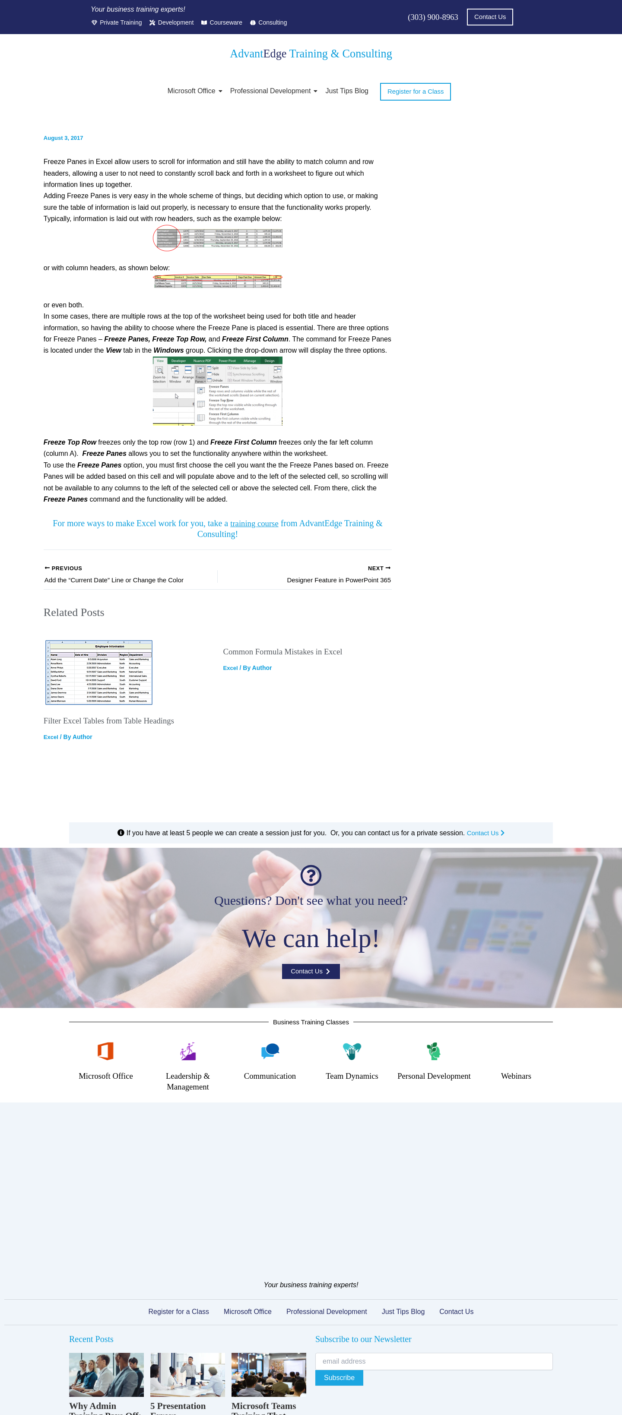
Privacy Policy (217, 1380)
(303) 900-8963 (431, 17)
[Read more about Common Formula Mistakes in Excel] (307, 683)
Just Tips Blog (346, 91)
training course (254, 523)
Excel (52, 738)
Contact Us (485, 852)
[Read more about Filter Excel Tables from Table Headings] (128, 674)
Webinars (516, 1096)
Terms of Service (267, 1380)
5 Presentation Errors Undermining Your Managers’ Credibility (186, 1292)
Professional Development (272, 91)
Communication (270, 1096)
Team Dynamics (352, 1096)
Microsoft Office (193, 91)
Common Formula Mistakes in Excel (287, 740)
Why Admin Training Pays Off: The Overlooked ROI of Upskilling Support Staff (105, 1292)
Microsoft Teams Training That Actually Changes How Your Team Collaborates (266, 1292)
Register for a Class (179, 1178)
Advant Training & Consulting (310, 53)
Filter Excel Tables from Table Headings (114, 722)
